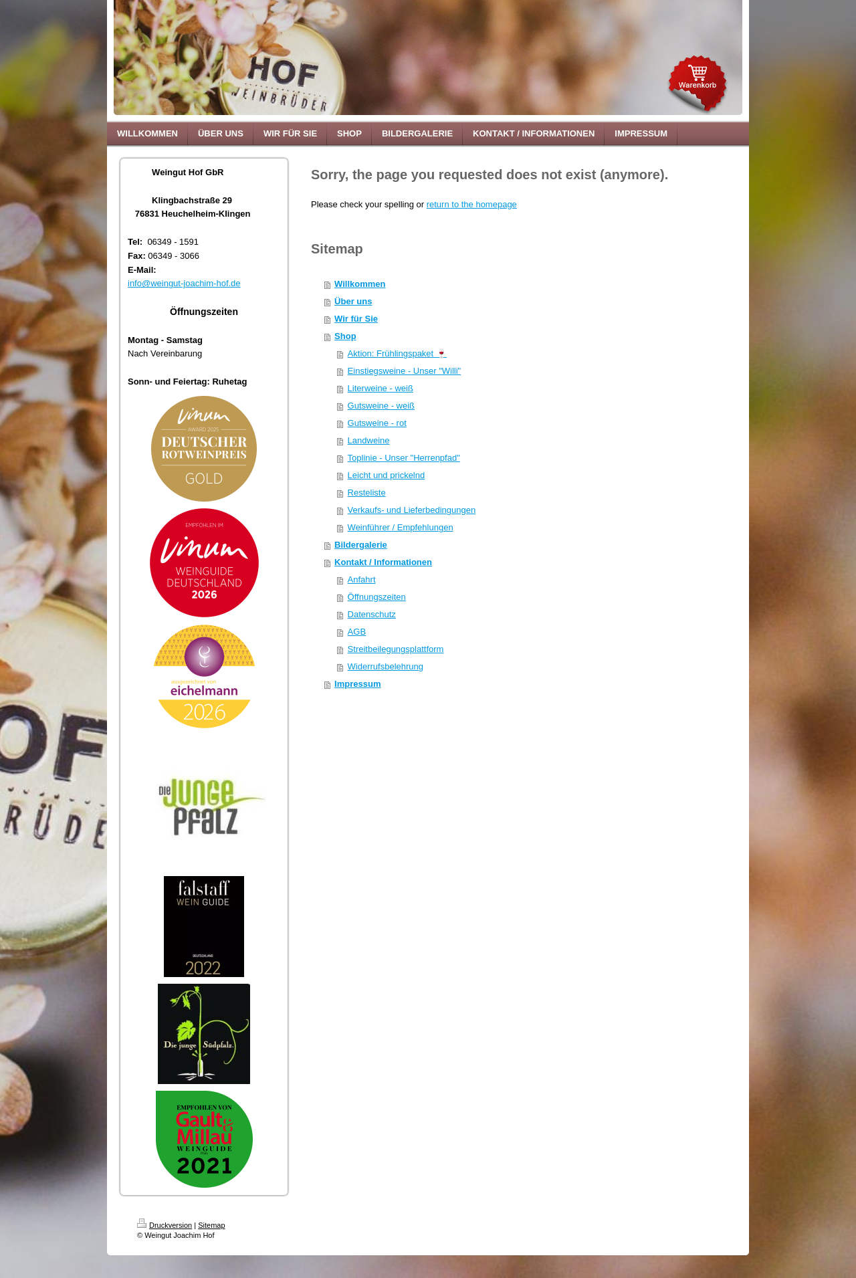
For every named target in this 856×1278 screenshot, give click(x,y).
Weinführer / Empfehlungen (400, 527)
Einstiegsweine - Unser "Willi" (404, 371)
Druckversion (164, 1225)
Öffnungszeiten (377, 597)
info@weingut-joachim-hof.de (184, 283)
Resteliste (367, 493)
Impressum (357, 684)
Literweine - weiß (380, 388)
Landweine (369, 440)
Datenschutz (372, 614)
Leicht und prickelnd (386, 475)
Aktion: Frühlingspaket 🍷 (397, 353)
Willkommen (359, 284)
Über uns (353, 301)
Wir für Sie (356, 319)
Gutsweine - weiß (381, 406)
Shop (345, 336)
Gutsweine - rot (377, 423)
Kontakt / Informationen (383, 562)
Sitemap (211, 1225)
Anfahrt (362, 579)
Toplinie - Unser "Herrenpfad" (404, 458)
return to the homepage (472, 204)
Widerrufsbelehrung (385, 666)
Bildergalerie (360, 545)
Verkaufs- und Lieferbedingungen (412, 510)
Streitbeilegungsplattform (396, 649)
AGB (357, 632)
